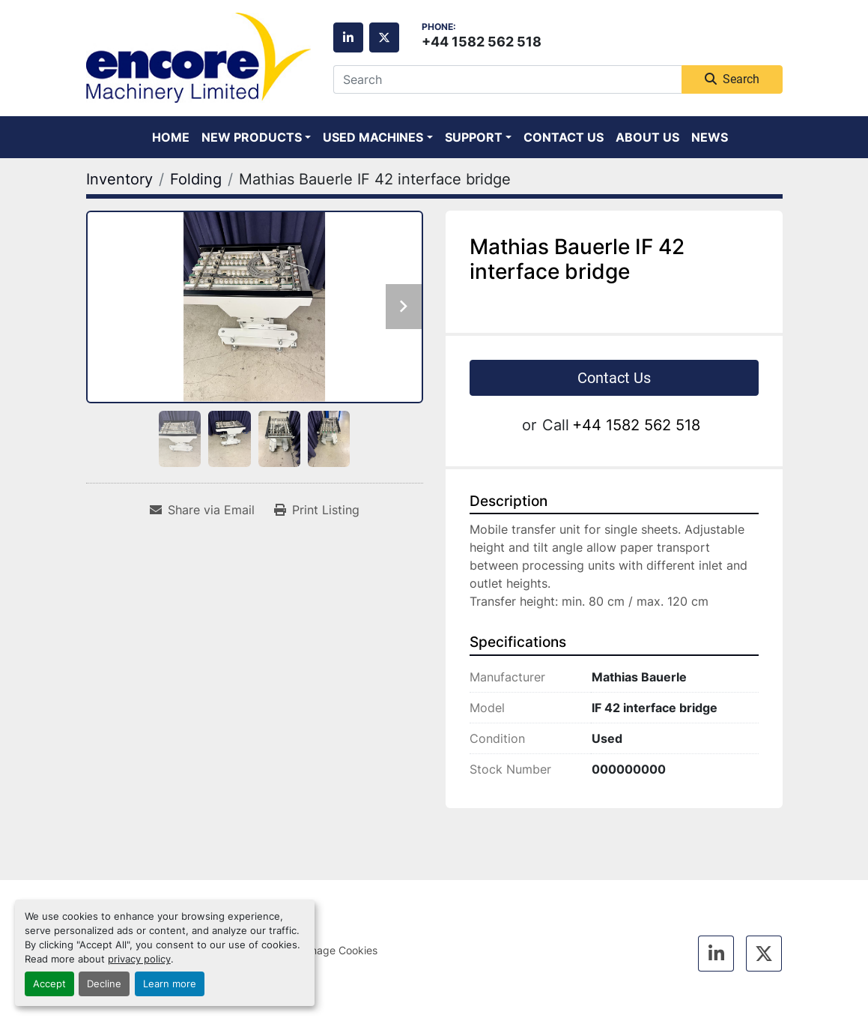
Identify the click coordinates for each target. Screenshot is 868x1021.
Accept (49, 984)
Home (170, 137)
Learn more (169, 984)
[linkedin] (348, 37)
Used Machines (373, 137)
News (709, 137)
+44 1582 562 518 (481, 41)
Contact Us (563, 137)
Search (732, 79)
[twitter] (384, 37)
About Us (647, 137)
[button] (256, 137)
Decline (104, 984)
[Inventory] (119, 179)
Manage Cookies (336, 950)
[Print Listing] (316, 510)
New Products (251, 137)
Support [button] (474, 137)
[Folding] (196, 179)
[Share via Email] (202, 510)
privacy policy (139, 959)
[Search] (507, 79)
